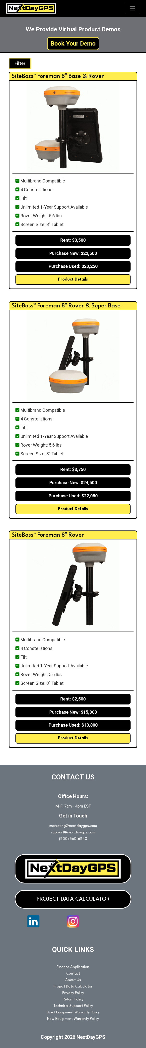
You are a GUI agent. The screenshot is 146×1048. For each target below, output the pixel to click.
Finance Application (73, 967)
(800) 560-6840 (73, 839)
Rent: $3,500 (73, 240)
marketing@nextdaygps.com (73, 826)
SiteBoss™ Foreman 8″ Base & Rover (58, 76)
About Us (73, 980)
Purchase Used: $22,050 (73, 495)
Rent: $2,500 (73, 698)
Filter (19, 63)
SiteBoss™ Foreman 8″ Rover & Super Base (66, 306)
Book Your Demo (73, 43)
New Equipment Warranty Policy (73, 1019)
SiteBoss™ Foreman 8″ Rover (48, 535)
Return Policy (73, 999)
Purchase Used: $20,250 (73, 266)
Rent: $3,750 (73, 469)
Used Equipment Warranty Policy (73, 1012)
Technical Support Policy (73, 1006)
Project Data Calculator (73, 987)
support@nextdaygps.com (73, 832)
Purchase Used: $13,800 (73, 725)
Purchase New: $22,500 (73, 253)
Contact (73, 974)
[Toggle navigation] (132, 8)
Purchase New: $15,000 (73, 712)
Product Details (73, 279)
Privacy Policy (73, 993)
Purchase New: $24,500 (73, 482)
